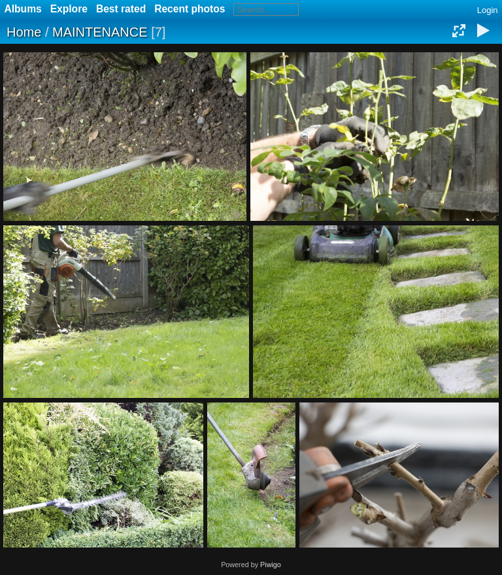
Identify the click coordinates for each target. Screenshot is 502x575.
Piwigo (270, 564)
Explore (69, 8)
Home (24, 32)
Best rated (121, 8)
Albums (23, 8)
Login (487, 10)
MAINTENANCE (100, 32)
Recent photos (189, 8)
